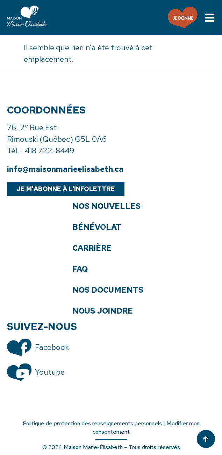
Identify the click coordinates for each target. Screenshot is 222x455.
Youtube (50, 372)
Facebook (52, 347)
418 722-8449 (49, 151)
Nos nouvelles (106, 206)
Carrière (92, 248)
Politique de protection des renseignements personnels (92, 423)
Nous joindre (102, 311)
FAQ (80, 269)
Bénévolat (96, 227)
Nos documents (107, 290)
